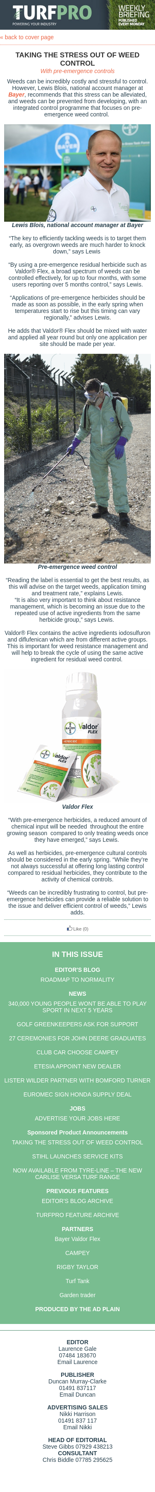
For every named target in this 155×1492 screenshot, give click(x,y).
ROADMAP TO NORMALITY (77, 979)
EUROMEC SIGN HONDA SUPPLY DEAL (78, 1094)
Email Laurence (77, 1362)
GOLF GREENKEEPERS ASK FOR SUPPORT (77, 1024)
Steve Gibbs (58, 1446)
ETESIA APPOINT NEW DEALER (77, 1066)
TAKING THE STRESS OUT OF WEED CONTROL (77, 1142)
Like (74, 928)
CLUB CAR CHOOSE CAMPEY (77, 1052)
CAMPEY (77, 1253)
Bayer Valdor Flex (77, 1239)
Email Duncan (77, 1394)
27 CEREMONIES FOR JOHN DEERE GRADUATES (77, 1038)
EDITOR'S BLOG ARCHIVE (77, 1201)
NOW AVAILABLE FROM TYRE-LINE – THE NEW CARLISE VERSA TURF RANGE (77, 1173)
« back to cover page (27, 37)
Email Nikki (77, 1427)
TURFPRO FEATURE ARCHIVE (77, 1215)
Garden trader (77, 1295)
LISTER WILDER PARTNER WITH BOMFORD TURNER (78, 1080)
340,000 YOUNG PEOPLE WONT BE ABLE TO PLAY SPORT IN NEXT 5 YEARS (77, 1007)
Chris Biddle (58, 1459)
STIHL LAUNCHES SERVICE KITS (77, 1156)
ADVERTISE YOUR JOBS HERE (77, 1118)
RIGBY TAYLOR (77, 1267)
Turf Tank (78, 1281)
